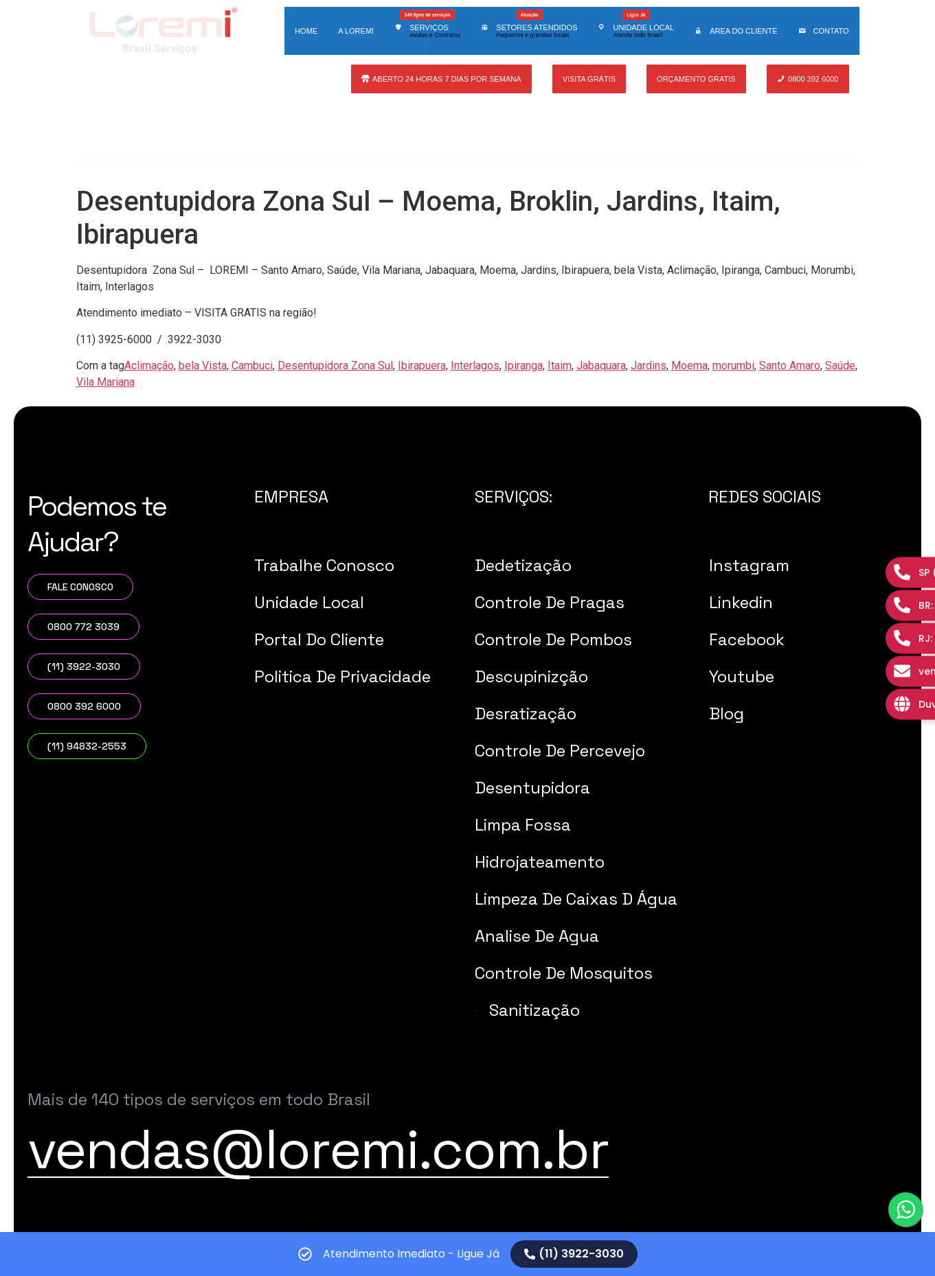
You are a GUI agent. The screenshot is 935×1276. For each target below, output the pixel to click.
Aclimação (149, 365)
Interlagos (475, 365)
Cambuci (252, 365)
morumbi (733, 365)
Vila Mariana (105, 381)
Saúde (840, 365)
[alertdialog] (467, 1254)
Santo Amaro (789, 365)
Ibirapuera (422, 365)
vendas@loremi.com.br (318, 1149)
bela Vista (203, 365)
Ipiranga (523, 365)
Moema (689, 365)
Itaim (560, 365)
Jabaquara (601, 365)
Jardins (648, 365)
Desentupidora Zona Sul (335, 365)
